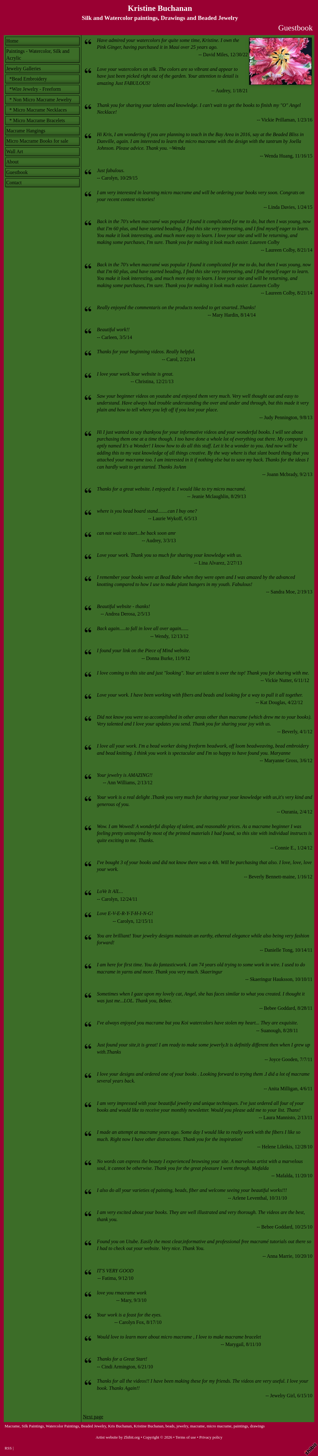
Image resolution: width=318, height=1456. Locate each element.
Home (12, 40)
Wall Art (14, 151)
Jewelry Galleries (23, 68)
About (12, 161)
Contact (14, 182)
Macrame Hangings (25, 130)
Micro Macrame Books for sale (37, 141)
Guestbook (17, 172)
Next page (93, 1416)
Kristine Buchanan (160, 8)
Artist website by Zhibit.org (118, 1437)
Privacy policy (210, 1437)
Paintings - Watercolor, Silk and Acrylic (38, 54)
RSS (8, 1448)
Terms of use (185, 1437)
